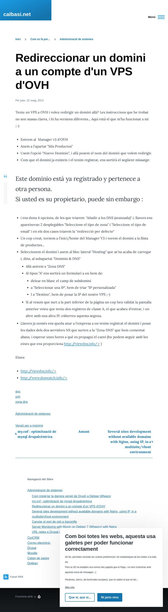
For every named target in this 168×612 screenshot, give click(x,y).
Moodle (32, 553)
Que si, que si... (80, 597)
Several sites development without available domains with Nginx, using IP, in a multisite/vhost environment (129, 441)
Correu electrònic (38, 542)
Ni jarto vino (109, 597)
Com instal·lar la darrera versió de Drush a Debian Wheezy (71, 496)
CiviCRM (33, 537)
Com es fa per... (40, 39)
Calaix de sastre (38, 558)
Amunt (83, 431)
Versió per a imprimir (29, 425)
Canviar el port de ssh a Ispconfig (54, 521)
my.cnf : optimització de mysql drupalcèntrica (37, 434)
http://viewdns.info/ (82, 344)
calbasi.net (17, 14)
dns (17, 391)
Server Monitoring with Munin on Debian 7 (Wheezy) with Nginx (74, 526)
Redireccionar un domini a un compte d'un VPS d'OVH (68, 506)
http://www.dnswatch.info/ (44, 378)
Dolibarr (32, 563)
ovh (17, 396)
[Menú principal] (155, 17)
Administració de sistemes (76, 39)
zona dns (21, 401)
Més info (69, 587)
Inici (18, 39)
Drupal (31, 548)
